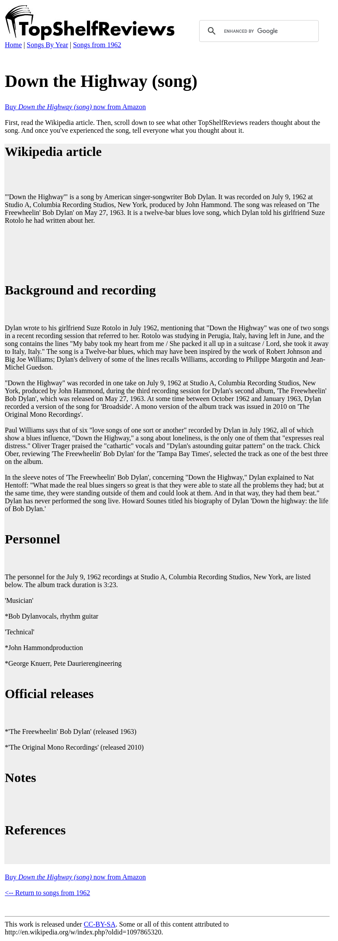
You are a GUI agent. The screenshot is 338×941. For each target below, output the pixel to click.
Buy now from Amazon (75, 107)
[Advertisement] (164, 252)
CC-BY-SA (100, 924)
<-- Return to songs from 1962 (47, 892)
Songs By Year (47, 44)
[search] (257, 31)
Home (13, 44)
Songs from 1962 (97, 44)
